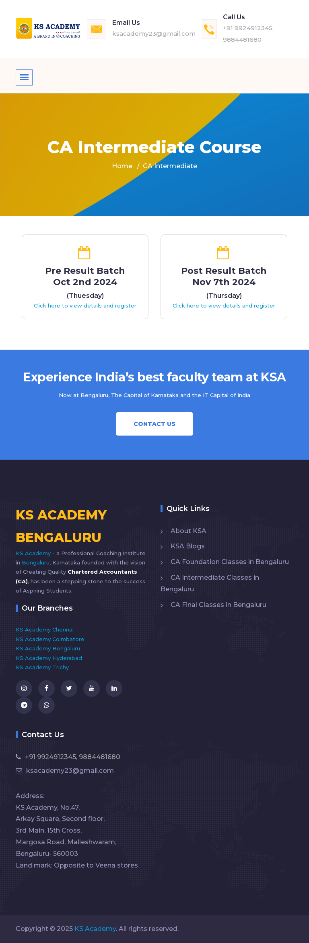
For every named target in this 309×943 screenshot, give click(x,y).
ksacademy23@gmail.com (154, 33)
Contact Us (154, 424)
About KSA (188, 531)
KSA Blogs (188, 546)
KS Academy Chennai (45, 629)
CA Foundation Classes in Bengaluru (230, 562)
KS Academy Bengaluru (48, 648)
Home (122, 166)
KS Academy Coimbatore (50, 639)
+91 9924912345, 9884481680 (68, 757)
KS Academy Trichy (42, 667)
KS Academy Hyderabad (49, 658)
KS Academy (34, 553)
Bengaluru (35, 562)
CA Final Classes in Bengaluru (218, 605)
